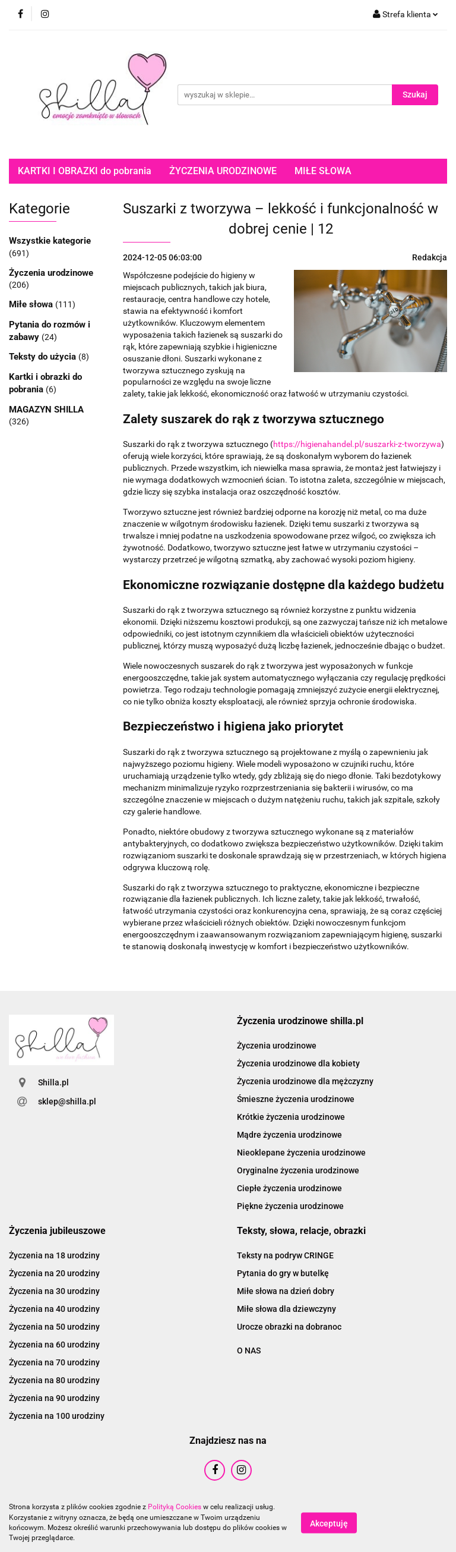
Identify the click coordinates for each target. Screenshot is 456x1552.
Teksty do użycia (43, 356)
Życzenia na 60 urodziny (54, 1344)
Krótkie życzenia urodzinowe (291, 1117)
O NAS (249, 1350)
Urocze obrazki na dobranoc (289, 1326)
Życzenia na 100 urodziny (56, 1416)
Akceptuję (329, 1523)
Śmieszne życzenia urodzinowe (295, 1099)
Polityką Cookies (174, 1507)
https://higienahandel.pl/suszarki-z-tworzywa (357, 444)
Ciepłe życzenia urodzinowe (289, 1188)
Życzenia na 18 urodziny (54, 1255)
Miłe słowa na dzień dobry (285, 1291)
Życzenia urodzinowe (51, 272)
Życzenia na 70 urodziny (54, 1362)
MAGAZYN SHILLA (46, 409)
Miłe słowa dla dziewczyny (286, 1309)
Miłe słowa (32, 304)
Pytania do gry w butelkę (283, 1273)
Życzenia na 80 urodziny (54, 1380)
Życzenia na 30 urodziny (54, 1291)
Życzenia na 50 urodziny (54, 1326)
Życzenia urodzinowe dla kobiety (298, 1063)
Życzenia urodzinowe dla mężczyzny (305, 1081)
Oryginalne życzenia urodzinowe (298, 1170)
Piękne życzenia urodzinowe (290, 1206)
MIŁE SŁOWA (323, 171)
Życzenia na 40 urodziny (54, 1309)
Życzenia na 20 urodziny (54, 1273)
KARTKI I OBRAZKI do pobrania (84, 171)
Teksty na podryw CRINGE (285, 1255)
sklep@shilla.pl (67, 1101)
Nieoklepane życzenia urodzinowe (301, 1152)
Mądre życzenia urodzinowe (289, 1134)
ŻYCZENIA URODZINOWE (223, 171)
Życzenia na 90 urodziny (54, 1398)
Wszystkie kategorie (50, 240)
